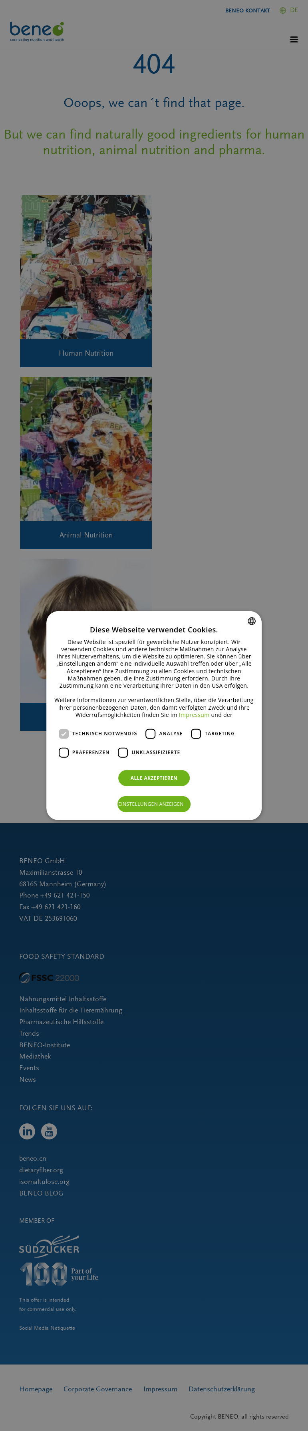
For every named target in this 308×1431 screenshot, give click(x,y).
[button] (154, 804)
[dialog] (154, 715)
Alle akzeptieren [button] (154, 778)
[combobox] (252, 621)
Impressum (194, 715)
